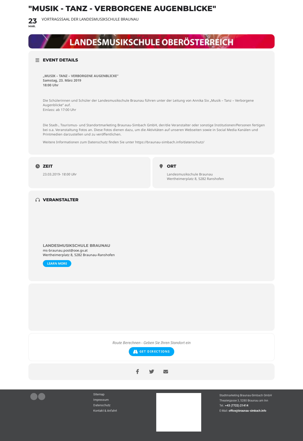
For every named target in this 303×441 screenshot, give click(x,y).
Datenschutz (101, 405)
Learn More (57, 263)
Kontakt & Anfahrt (105, 410)
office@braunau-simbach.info (247, 410)
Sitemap (98, 394)
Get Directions (151, 351)
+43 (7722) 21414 (236, 405)
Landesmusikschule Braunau (76, 245)
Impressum (101, 400)
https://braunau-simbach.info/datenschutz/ (169, 142)
